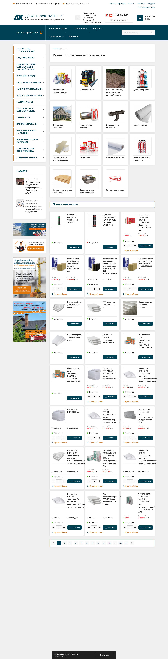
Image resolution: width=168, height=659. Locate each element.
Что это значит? (60, 656)
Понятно (104, 655)
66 (120, 543)
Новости (21, 170)
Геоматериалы (24, 102)
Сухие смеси (23, 117)
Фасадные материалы (28, 82)
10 (109, 543)
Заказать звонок (119, 20)
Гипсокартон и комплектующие (25, 109)
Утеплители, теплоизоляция (25, 50)
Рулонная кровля (26, 76)
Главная (56, 49)
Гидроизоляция (25, 58)
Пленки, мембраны (26, 124)
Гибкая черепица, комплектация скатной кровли (26, 67)
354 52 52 (121, 15)
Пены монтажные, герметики (26, 131)
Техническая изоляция (29, 89)
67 (126, 543)
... (115, 543)
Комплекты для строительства (25, 149)
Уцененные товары (26, 157)
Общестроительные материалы (27, 140)
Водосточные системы (29, 95)
